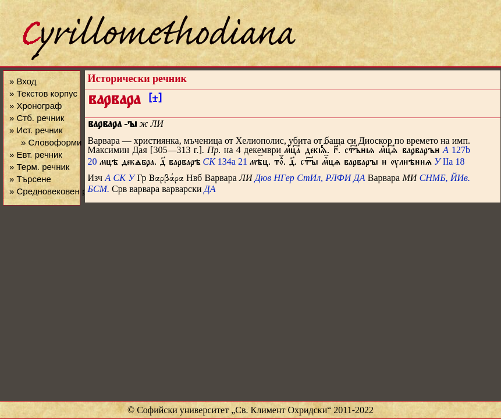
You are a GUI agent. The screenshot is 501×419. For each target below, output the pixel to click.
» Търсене (30, 179)
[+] (155, 99)
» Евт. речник (35, 154)
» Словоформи (51, 142)
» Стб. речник (36, 118)
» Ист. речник (36, 130)
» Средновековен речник (59, 191)
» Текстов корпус (43, 93)
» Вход (22, 81)
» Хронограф (35, 106)
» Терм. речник (39, 167)
